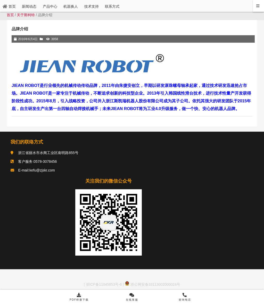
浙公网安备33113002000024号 (152, 284)
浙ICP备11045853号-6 (103, 284)
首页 (10, 15)
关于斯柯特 (26, 15)
